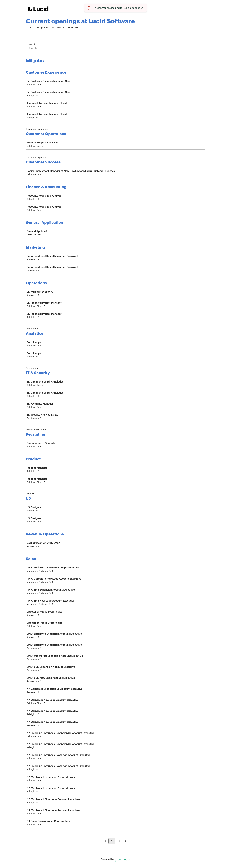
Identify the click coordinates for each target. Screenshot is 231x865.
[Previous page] (105, 841)
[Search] (47, 48)
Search (31, 44)
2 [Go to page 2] (119, 841)
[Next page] (125, 841)
